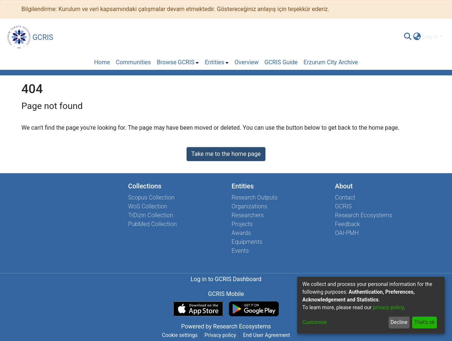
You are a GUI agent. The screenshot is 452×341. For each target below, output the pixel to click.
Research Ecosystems (363, 215)
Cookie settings (180, 335)
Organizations (249, 206)
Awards (241, 232)
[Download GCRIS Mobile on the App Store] (198, 308)
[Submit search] (407, 37)
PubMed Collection (152, 224)
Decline (398, 322)
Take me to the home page (226, 153)
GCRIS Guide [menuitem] (281, 62)
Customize (314, 322)
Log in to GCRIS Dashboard (226, 279)
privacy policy (388, 307)
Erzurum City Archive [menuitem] (330, 62)
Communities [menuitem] (133, 62)
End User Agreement (266, 335)
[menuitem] (416, 37)
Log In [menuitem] (430, 36)
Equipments (247, 241)
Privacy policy (220, 335)
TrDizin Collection (150, 215)
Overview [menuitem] (246, 62)
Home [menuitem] (102, 62)
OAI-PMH (347, 232)
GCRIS (343, 206)
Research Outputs (255, 197)
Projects (242, 224)
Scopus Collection (151, 197)
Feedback (347, 224)
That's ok (424, 322)
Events (240, 250)
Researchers (248, 215)
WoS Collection (147, 206)
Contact (345, 197)
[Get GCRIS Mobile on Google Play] (254, 308)
